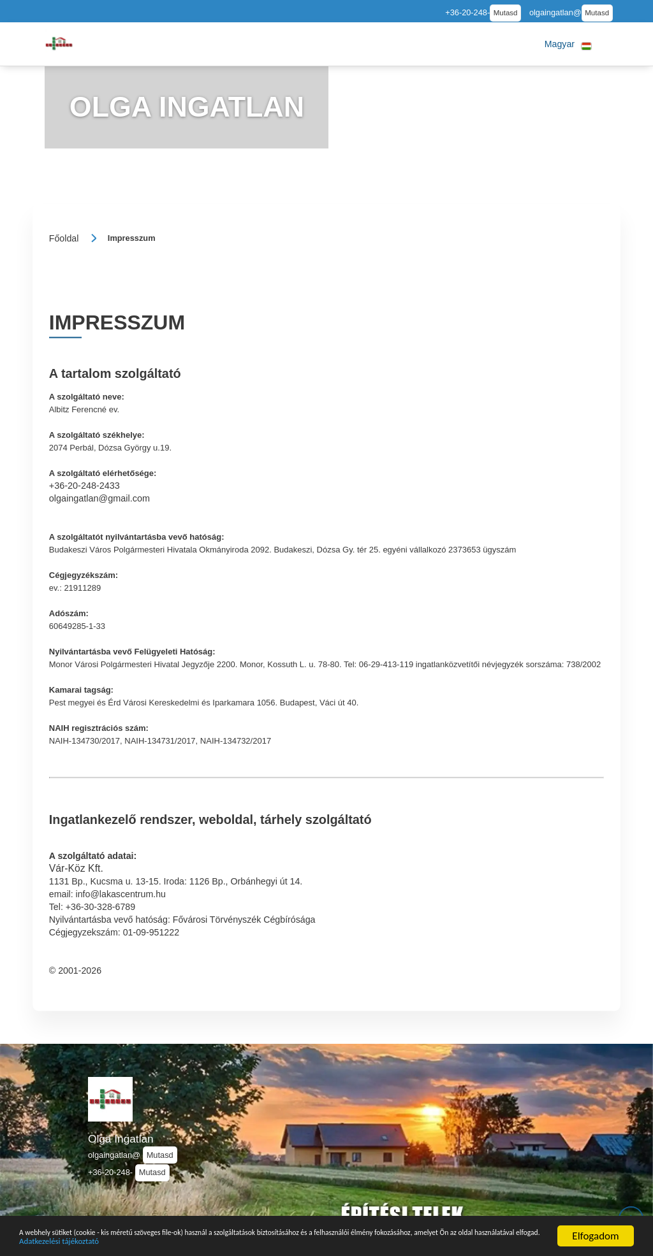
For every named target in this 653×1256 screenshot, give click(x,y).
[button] (568, 44)
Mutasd (506, 13)
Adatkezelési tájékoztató (324, 1240)
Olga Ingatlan (121, 1138)
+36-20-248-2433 (84, 485)
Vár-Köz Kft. (76, 867)
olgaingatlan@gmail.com (99, 498)
